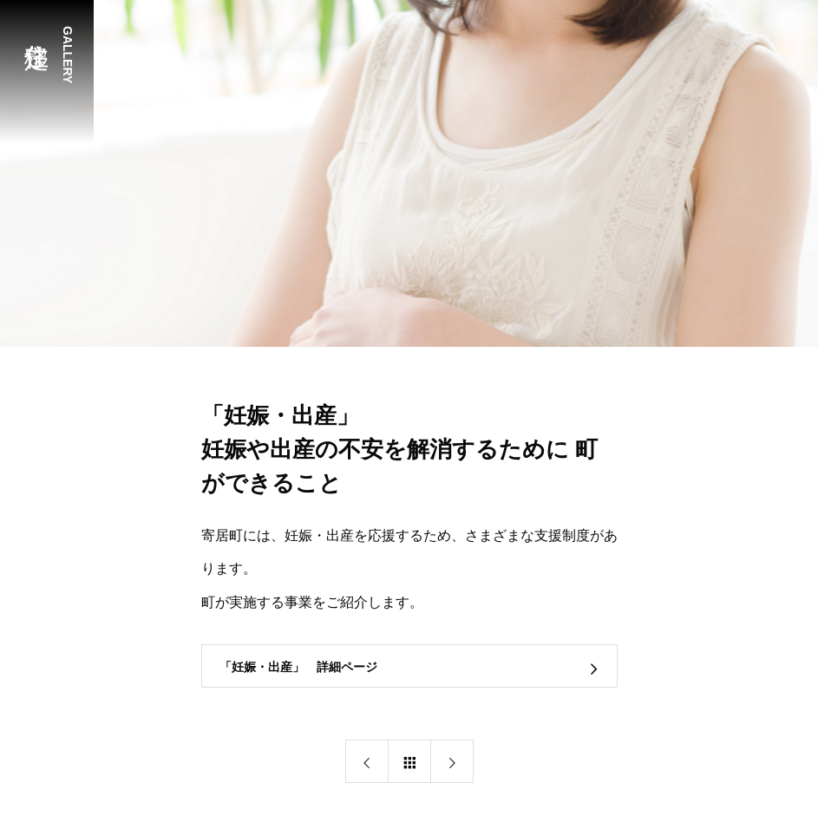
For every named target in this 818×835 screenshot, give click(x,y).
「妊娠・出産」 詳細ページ (298, 667)
